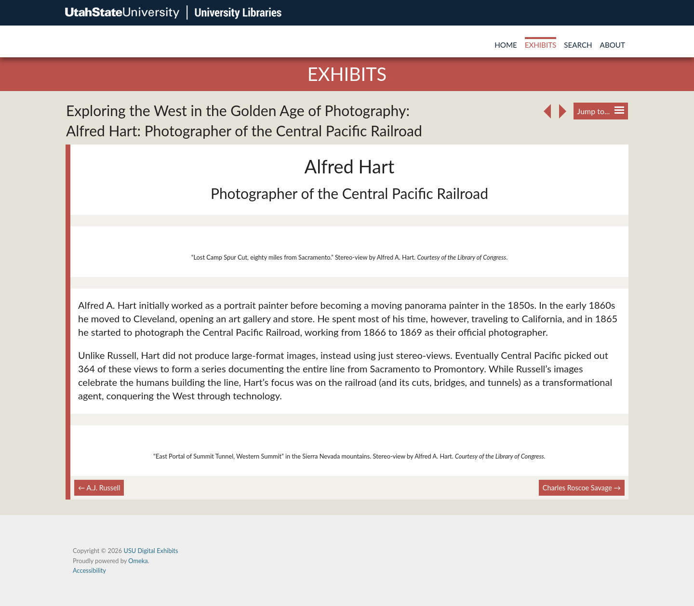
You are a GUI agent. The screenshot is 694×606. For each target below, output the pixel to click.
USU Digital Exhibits (150, 550)
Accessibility (89, 570)
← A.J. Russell (99, 488)
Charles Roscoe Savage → (582, 488)
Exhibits (541, 44)
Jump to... (600, 111)
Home (505, 44)
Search (578, 44)
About (612, 44)
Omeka (137, 561)
